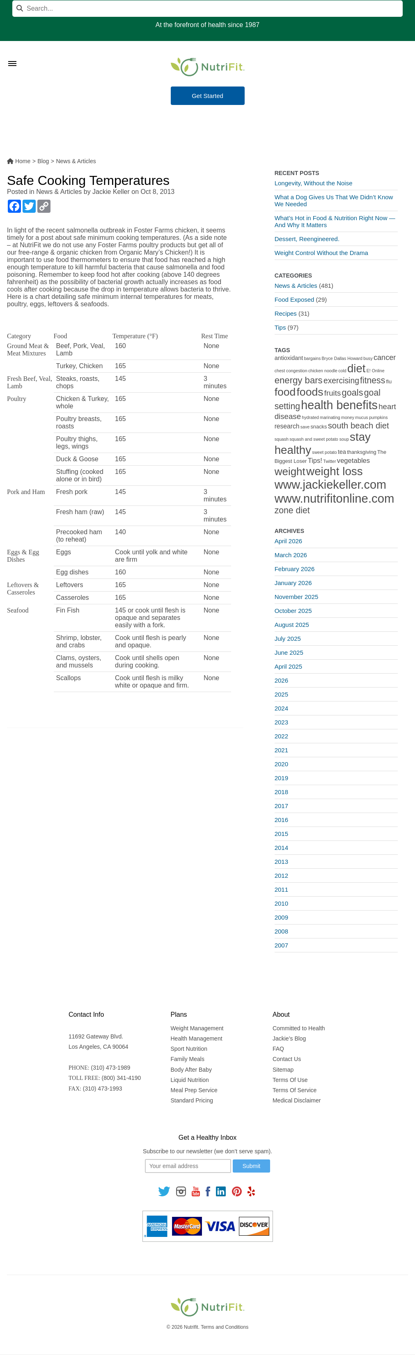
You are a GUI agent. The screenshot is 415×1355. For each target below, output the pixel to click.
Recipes (286, 313)
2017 (281, 805)
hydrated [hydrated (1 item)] (310, 417)
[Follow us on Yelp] (251, 1191)
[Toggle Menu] (12, 53)
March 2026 (291, 554)
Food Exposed (294, 299)
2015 (281, 833)
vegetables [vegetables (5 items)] (353, 461)
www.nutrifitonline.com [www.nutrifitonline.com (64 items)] (334, 498)
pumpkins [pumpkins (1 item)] (378, 417)
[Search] (207, 8)
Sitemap (283, 1069)
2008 (281, 931)
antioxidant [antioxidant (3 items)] (289, 358)
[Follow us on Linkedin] (221, 1191)
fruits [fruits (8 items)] (332, 393)
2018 (281, 791)
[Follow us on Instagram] (181, 1191)
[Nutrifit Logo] (208, 67)
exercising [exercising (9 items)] (341, 380)
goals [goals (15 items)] (352, 392)
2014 (281, 847)
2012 (281, 875)
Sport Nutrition (189, 1048)
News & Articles (59, 191)
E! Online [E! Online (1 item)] (376, 370)
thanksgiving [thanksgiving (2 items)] (361, 452)
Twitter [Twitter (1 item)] (329, 461)
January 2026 (293, 582)
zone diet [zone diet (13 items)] (292, 510)
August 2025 (292, 624)
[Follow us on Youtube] (196, 1191)
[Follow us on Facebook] (208, 1191)
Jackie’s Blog (289, 1038)
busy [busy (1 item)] (368, 358)
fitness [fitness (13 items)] (372, 380)
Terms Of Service (294, 1090)
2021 (281, 750)
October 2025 (293, 610)
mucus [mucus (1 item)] (361, 417)
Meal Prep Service (194, 1090)
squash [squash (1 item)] (282, 439)
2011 (281, 889)
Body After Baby (191, 1069)
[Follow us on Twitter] (164, 1191)
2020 (281, 764)
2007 (281, 945)
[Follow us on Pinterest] (237, 1191)
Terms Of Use (290, 1080)
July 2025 (288, 638)
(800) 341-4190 (121, 1078)
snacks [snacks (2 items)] (318, 427)
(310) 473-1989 (111, 1067)
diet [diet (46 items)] (356, 368)
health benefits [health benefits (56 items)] (339, 405)
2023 (281, 722)
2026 (281, 680)
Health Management (196, 1038)
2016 (281, 819)
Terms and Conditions (224, 1327)
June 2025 (289, 652)
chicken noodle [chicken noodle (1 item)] (322, 370)
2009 (281, 917)
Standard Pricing (192, 1100)
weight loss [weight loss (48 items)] (334, 471)
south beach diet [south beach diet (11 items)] (358, 425)
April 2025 (289, 666)
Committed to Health (299, 1028)
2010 (281, 903)
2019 (281, 777)
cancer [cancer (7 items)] (385, 357)
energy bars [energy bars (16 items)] (299, 380)
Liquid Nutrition (190, 1080)
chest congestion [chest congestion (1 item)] (291, 370)
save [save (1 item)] (305, 426)
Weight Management (197, 1028)
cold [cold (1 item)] (342, 370)
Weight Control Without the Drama (321, 252)
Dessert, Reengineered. (307, 238)
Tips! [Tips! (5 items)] (315, 461)
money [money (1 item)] (347, 417)
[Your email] (188, 1166)
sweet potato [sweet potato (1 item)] (324, 452)
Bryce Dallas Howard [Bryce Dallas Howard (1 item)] (342, 358)
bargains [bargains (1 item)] (312, 358)
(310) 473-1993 (102, 1088)
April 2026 (289, 540)
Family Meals (187, 1059)
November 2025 (297, 596)
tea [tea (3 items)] (342, 452)
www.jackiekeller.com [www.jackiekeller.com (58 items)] (330, 484)
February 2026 (295, 568)
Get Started (207, 95)
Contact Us (287, 1059)
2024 (281, 708)
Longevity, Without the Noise (314, 183)
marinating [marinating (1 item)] (330, 417)
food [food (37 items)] (285, 392)
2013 (281, 861)
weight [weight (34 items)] (290, 471)
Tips (280, 327)
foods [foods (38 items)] (309, 392)
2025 (281, 694)
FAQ (278, 1048)
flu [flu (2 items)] (389, 381)
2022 (281, 736)
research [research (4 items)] (287, 426)
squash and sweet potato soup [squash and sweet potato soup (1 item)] (319, 439)
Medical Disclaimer (297, 1100)
